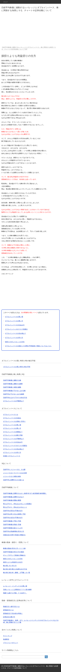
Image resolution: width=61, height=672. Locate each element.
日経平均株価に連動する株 (12, 380)
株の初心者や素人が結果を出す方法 (15, 569)
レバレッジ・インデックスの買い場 (15, 586)
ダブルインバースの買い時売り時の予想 (16, 367)
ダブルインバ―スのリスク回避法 (16, 329)
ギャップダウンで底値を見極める (14, 555)
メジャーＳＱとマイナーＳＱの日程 (15, 473)
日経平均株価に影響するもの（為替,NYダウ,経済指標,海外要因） (25, 493)
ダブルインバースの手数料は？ (13, 401)
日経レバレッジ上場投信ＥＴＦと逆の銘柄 (17, 589)
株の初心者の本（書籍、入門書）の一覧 (16, 572)
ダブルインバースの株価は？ (13, 432)
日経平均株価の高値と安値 (12, 524)
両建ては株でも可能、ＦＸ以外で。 (15, 593)
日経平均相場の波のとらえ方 (13, 528)
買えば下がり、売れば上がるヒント (15, 507)
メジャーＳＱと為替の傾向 (12, 476)
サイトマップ (7, 636)
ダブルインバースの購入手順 (13, 435)
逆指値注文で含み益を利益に (13, 613)
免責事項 (6, 639)
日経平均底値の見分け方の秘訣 (13, 552)
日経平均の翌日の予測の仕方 (13, 510)
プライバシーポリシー (10, 643)
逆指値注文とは (8, 610)
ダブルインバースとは (10, 414)
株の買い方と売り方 (10, 565)
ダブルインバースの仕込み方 (15, 325)
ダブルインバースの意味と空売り (14, 421)
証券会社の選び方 (9, 617)
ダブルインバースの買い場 (14, 317)
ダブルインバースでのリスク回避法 (15, 445)
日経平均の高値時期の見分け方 (13, 531)
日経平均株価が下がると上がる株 (14, 390)
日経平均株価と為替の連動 (12, 387)
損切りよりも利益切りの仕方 (13, 562)
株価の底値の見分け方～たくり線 (14, 548)
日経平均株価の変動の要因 (12, 500)
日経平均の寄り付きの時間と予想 (14, 514)
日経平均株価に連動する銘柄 (13, 384)
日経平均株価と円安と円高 (12, 521)
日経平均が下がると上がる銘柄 (13, 394)
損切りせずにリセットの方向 (15, 342)
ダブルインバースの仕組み (12, 418)
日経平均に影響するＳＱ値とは (13, 480)
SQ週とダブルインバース (11, 456)
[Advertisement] (30, 30)
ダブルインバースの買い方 (14, 321)
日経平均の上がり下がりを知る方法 (15, 397)
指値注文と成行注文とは (11, 606)
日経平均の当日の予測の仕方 (13, 517)
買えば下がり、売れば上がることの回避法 (17, 504)
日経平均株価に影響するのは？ (13, 497)
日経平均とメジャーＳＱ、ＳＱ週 (14, 469)
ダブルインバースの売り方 (14, 337)
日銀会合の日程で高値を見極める (14, 535)
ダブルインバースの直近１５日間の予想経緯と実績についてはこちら (28, 346)
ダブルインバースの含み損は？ (15, 333)
